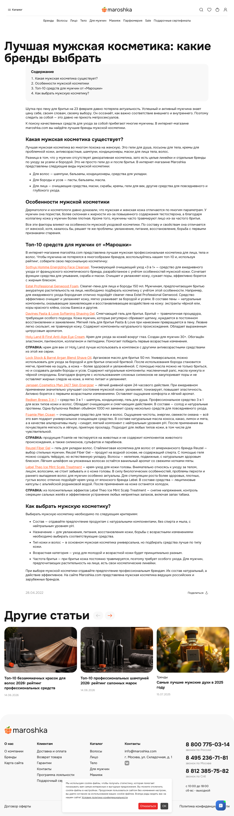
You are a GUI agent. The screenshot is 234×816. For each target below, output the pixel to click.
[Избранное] (209, 9)
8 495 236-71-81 (207, 758)
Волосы (62, 20)
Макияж (114, 20)
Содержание (42, 71)
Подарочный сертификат (56, 781)
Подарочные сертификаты (172, 20)
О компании (13, 751)
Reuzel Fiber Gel (38, 448)
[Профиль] (225, 9)
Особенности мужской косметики (62, 83)
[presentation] (98, 616)
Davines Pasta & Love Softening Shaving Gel (60, 314)
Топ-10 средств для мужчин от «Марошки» (69, 88)
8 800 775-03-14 (208, 745)
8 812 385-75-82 (207, 771)
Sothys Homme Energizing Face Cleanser (57, 267)
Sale (148, 20)
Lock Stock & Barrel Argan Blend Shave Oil (58, 358)
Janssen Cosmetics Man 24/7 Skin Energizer (60, 385)
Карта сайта (13, 763)
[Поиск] (201, 9)
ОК (164, 806)
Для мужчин (98, 20)
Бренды (48, 20)
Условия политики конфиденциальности (105, 797)
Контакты (44, 769)
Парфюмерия (132, 20)
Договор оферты (17, 806)
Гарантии (44, 763)
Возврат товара (49, 757)
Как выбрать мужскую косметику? (62, 93)
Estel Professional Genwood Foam (52, 286)
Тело (83, 20)
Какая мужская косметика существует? (66, 78)
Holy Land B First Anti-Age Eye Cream (55, 337)
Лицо (74, 20)
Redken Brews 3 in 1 (41, 400)
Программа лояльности (55, 775)
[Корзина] (217, 9)
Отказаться (148, 806)
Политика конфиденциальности (205, 806)
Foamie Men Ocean (40, 415)
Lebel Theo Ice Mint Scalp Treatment (54, 467)
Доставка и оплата (51, 751)
